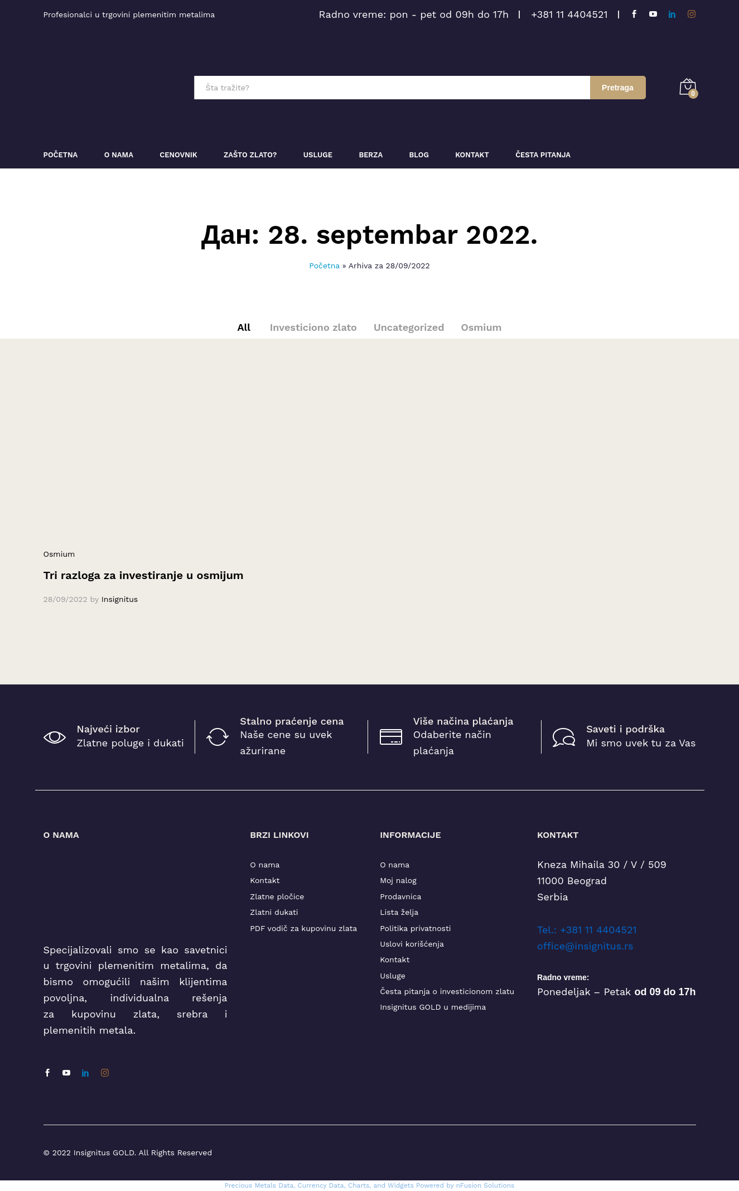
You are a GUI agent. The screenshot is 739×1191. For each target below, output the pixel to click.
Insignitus (120, 599)
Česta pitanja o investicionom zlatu (447, 991)
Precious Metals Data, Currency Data (284, 1185)
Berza (371, 154)
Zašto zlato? (250, 154)
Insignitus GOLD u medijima (433, 1006)
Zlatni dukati (274, 912)
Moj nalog (398, 880)
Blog (419, 154)
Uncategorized (409, 327)
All (243, 327)
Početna (61, 154)
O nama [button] (118, 154)
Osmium (481, 327)
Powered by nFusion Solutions (465, 1185)
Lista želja (399, 912)
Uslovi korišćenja (412, 943)
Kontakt (472, 154)
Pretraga (618, 87)
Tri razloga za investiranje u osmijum (144, 575)
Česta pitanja (543, 154)
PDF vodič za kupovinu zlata (303, 928)
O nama (264, 864)
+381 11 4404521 (569, 14)
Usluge (317, 154)
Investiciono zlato (313, 327)
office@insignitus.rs (585, 946)
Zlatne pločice (277, 896)
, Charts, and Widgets (379, 1185)
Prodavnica (400, 896)
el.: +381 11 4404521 (589, 930)
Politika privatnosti (415, 928)
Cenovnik (178, 154)
